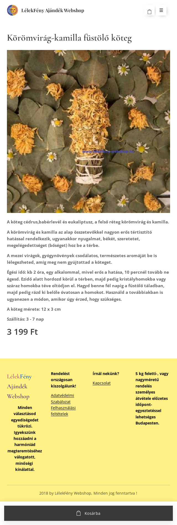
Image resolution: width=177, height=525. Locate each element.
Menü (159, 10)
